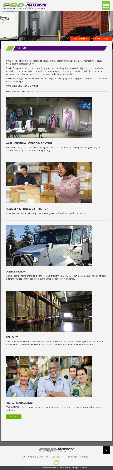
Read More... (13, 417)
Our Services (57, 456)
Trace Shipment (102, 39)
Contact (84, 456)
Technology (72, 456)
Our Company (29, 456)
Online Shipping (80, 39)
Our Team (44, 456)
